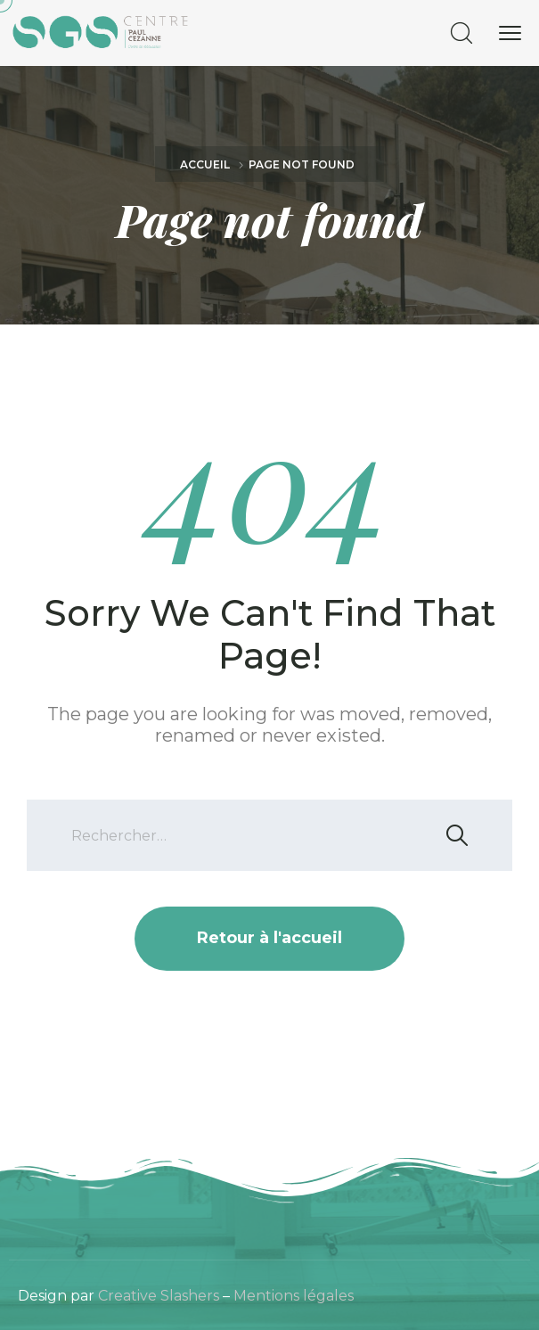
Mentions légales (293, 1295)
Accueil (205, 164)
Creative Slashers (158, 1295)
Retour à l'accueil (269, 938)
